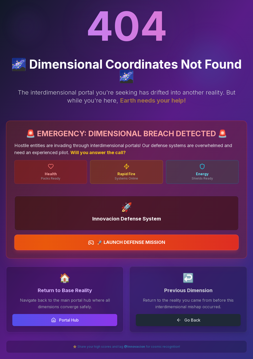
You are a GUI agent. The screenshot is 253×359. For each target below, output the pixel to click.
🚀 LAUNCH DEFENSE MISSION (126, 243)
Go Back (188, 320)
